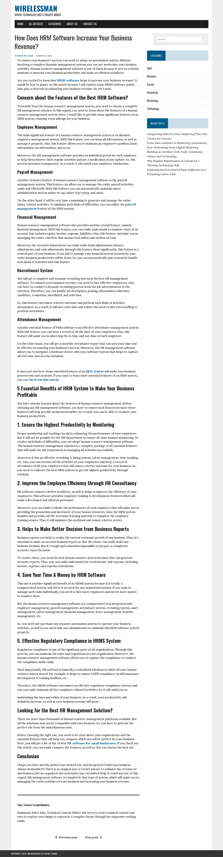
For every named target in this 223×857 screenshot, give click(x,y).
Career (150, 84)
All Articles (36, 24)
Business (151, 76)
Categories (54, 24)
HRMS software (68, 80)
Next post (93, 837)
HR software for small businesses (91, 743)
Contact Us (90, 24)
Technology (153, 109)
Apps (149, 68)
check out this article (43, 380)
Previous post (66, 837)
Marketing (152, 101)
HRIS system (95, 371)
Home (20, 24)
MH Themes (52, 853)
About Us (72, 24)
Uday (30, 55)
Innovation (152, 92)
